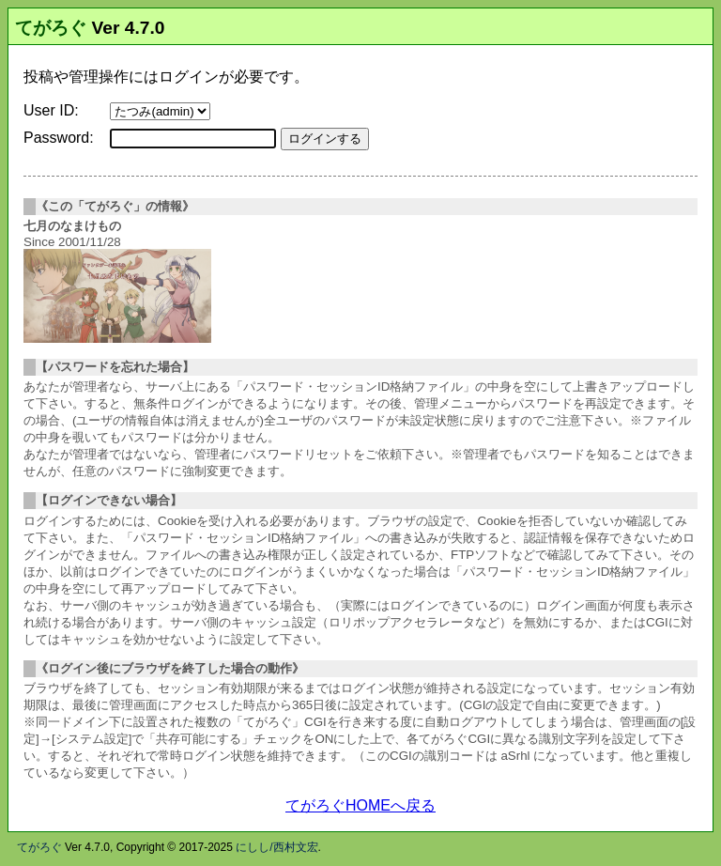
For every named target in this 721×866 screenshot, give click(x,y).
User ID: (51, 110)
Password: (58, 138)
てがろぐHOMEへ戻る (360, 805)
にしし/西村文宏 (276, 847)
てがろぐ (50, 28)
